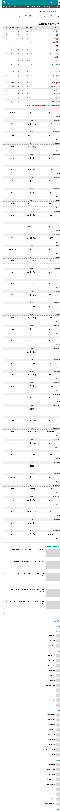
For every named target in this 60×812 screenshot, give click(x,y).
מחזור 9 (56, 208)
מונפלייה (11, 203)
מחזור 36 (56, 515)
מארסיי (49, 295)
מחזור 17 (56, 299)
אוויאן (10, 158)
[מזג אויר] (7, 2)
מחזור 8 (56, 196)
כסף (19, 6)
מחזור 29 (56, 436)
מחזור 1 (56, 116)
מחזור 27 (56, 413)
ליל (11, 181)
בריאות (13, 6)
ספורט (37, 6)
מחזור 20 (56, 333)
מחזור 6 (56, 173)
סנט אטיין (11, 112)
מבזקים (44, 6)
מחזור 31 (56, 458)
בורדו (37, 11)
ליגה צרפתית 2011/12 (48, 11)
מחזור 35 (56, 504)
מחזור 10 (56, 219)
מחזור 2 (56, 128)
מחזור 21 (56, 344)
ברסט (11, 226)
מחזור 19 (56, 322)
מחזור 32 (56, 470)
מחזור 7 (56, 185)
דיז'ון (49, 260)
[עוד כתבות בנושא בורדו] (30, 613)
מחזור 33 (56, 481)
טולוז (49, 169)
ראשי (57, 6)
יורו (58, 11)
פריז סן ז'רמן (11, 249)
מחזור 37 (56, 527)
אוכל (7, 6)
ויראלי (31, 6)
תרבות (25, 6)
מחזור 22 (56, 356)
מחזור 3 (56, 139)
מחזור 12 (56, 242)
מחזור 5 (56, 162)
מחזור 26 (56, 401)
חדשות (51, 6)
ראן (49, 317)
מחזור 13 (56, 253)
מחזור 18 (56, 310)
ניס (49, 215)
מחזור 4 (56, 151)
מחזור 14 (56, 265)
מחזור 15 (56, 276)
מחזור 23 (56, 367)
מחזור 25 (56, 390)
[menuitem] (51, 7)
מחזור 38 (56, 538)
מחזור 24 (56, 379)
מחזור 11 (56, 230)
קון (11, 272)
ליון (49, 192)
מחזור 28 (56, 424)
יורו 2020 (51, 2)
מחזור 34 (56, 493)
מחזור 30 (56, 447)
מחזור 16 (56, 287)
